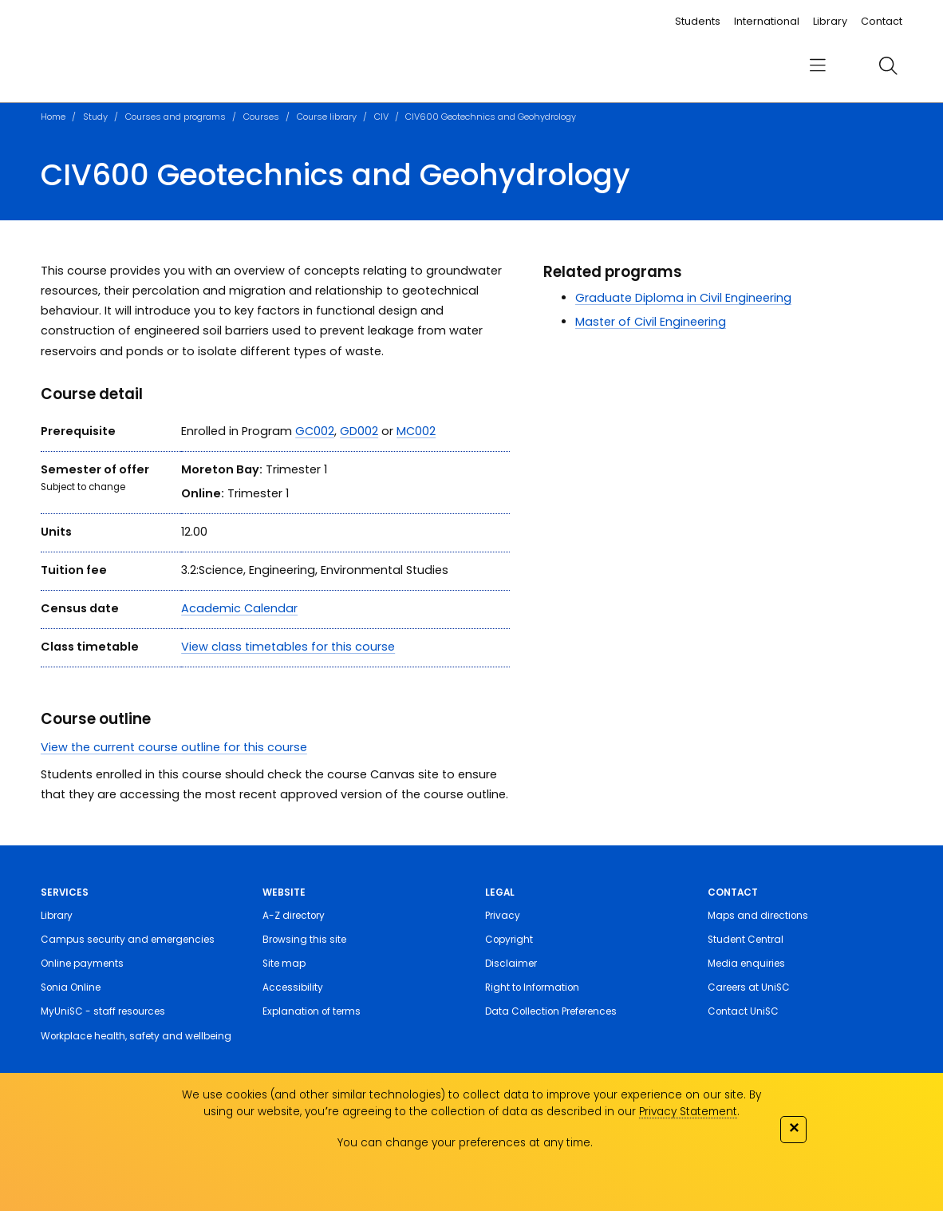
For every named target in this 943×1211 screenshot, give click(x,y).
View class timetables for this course (288, 647)
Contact (881, 21)
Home (53, 116)
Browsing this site (304, 939)
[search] (888, 65)
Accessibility (292, 987)
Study (95, 116)
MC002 (416, 431)
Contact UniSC (743, 1011)
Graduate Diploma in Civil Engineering (683, 298)
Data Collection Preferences (551, 1011)
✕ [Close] (793, 1127)
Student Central (745, 939)
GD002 (359, 431)
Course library (327, 116)
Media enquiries (746, 963)
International (766, 21)
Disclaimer (511, 963)
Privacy (502, 915)
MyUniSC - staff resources (103, 1011)
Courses (261, 116)
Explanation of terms (311, 1011)
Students (697, 21)
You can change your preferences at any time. (465, 1142)
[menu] (818, 65)
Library (830, 21)
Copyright (509, 939)
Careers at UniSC (749, 987)
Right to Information (532, 987)
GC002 (314, 431)
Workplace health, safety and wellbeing (136, 1036)
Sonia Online (71, 987)
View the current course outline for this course (174, 747)
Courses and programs (175, 116)
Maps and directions (758, 915)
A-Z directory (293, 915)
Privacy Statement (688, 1111)
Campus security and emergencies (128, 939)
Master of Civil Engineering (650, 322)
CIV (381, 116)
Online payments (82, 963)
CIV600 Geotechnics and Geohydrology (490, 116)
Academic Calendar (239, 608)
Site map (284, 963)
